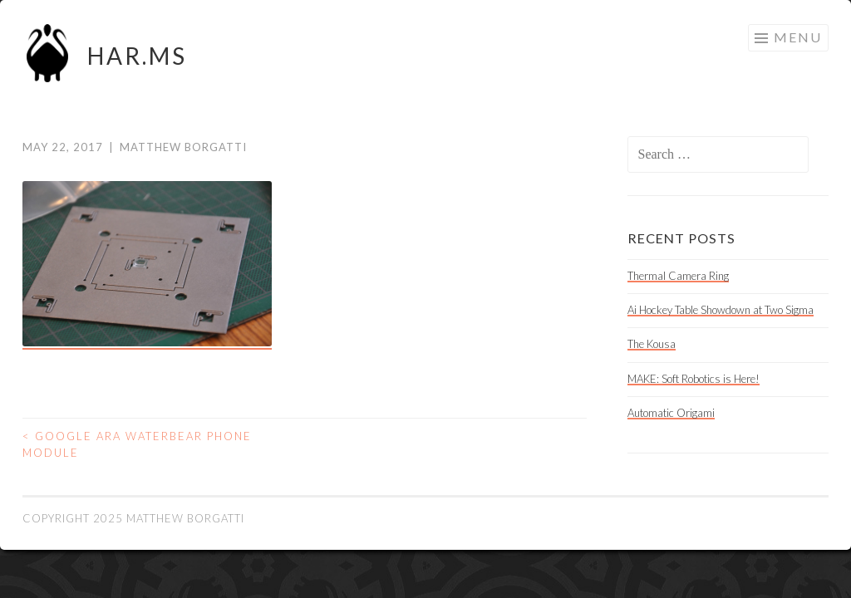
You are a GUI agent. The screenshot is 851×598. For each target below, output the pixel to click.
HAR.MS (137, 56)
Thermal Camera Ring (678, 275)
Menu (798, 37)
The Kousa (651, 343)
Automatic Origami (671, 412)
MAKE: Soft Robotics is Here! (693, 378)
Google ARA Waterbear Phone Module (137, 444)
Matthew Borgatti (183, 147)
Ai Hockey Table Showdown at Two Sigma (720, 309)
